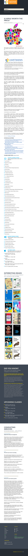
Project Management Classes (10, 247)
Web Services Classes (8, 230)
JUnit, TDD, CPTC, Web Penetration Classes (12, 197)
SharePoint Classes (8, 220)
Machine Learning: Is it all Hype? (10, 153)
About (5, 535)
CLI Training (13, 136)
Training (5, 529)
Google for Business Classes (9, 244)
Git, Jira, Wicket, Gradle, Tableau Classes (11, 191)
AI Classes (6, 164)
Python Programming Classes (10, 214)
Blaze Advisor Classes (8, 171)
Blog (5, 534)
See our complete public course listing (11, 266)
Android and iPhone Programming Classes (12, 167)
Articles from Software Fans (17, 22)
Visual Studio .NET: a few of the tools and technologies (14, 150)
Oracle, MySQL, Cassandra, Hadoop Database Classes (14, 210)
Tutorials (5, 533)
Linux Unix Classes (8, 199)
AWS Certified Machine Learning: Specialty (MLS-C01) (14, 263)
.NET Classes (7, 161)
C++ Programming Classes (9, 176)
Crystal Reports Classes (9, 182)
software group (17, 551)
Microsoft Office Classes (9, 246)
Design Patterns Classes (9, 186)
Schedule (5, 531)
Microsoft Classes (8, 202)
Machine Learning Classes (9, 200)
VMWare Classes (8, 227)
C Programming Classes (9, 172)
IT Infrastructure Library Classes (10, 241)
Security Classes (7, 219)
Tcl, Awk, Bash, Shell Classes (9, 224)
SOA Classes (7, 222)
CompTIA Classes (8, 181)
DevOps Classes (7, 187)
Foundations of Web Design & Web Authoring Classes (14, 189)
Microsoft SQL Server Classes (10, 205)
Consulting (5, 532)
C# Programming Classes (9, 174)
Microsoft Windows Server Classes (11, 209)
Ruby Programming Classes (9, 215)
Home (5, 528)
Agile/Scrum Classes (8, 162)
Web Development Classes (9, 229)
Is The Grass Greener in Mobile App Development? (13, 139)
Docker (6, 258)
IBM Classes (7, 192)
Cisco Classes (7, 177)
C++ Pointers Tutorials (8, 145)
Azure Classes (7, 169)
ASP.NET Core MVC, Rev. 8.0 (10, 253)
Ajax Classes (7, 166)
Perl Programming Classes (9, 212)
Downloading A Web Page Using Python (11, 140)
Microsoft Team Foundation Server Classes (12, 207)
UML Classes (7, 225)
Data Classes (7, 184)
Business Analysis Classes (9, 239)
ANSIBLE (6, 255)
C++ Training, (8, 136)
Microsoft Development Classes (10, 204)
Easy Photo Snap (8, 144)
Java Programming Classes (9, 194)
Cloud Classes (7, 179)
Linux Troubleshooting (8, 261)
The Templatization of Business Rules (11, 147)
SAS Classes (7, 217)
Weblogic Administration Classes (10, 232)
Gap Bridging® (6, 530)
